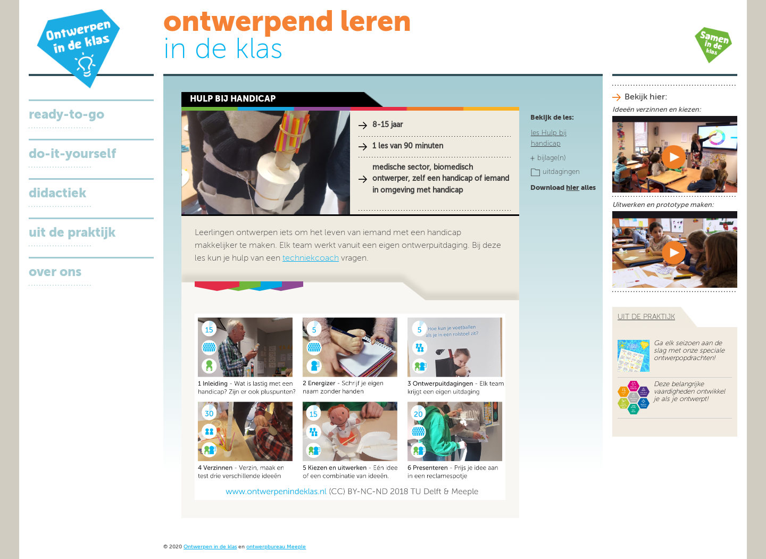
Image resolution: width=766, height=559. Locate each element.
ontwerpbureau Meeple (276, 547)
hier (572, 188)
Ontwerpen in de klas (210, 547)
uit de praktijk (646, 317)
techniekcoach (310, 258)
